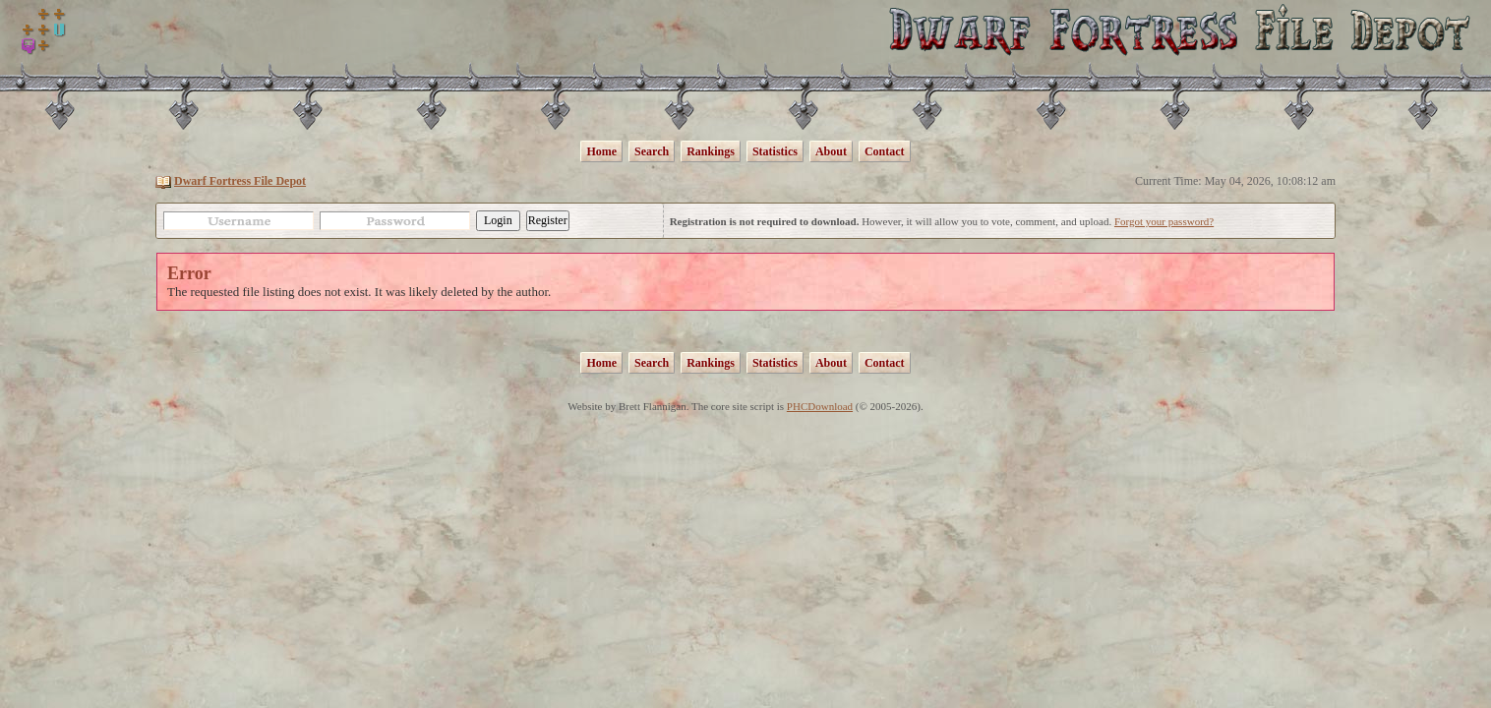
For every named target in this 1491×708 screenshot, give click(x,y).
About (831, 151)
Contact (885, 151)
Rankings (710, 151)
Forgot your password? (1164, 221)
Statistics (775, 151)
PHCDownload (820, 406)
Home (601, 151)
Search (651, 151)
